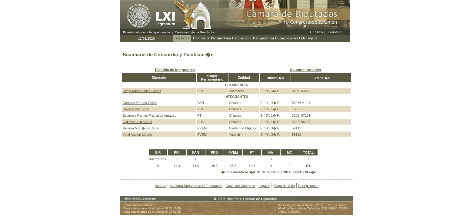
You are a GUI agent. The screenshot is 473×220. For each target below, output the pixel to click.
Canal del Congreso (240, 186)
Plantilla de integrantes (175, 70)
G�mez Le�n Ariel (137, 122)
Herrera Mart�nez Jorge (141, 128)
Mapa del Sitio (284, 186)
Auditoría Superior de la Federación (196, 186)
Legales (264, 186)
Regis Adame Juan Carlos (142, 91)
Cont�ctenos (308, 186)
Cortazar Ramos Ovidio (140, 103)
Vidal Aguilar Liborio (137, 134)
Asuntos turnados (305, 70)
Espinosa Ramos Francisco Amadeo (149, 115)
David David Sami (136, 109)
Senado (160, 186)
